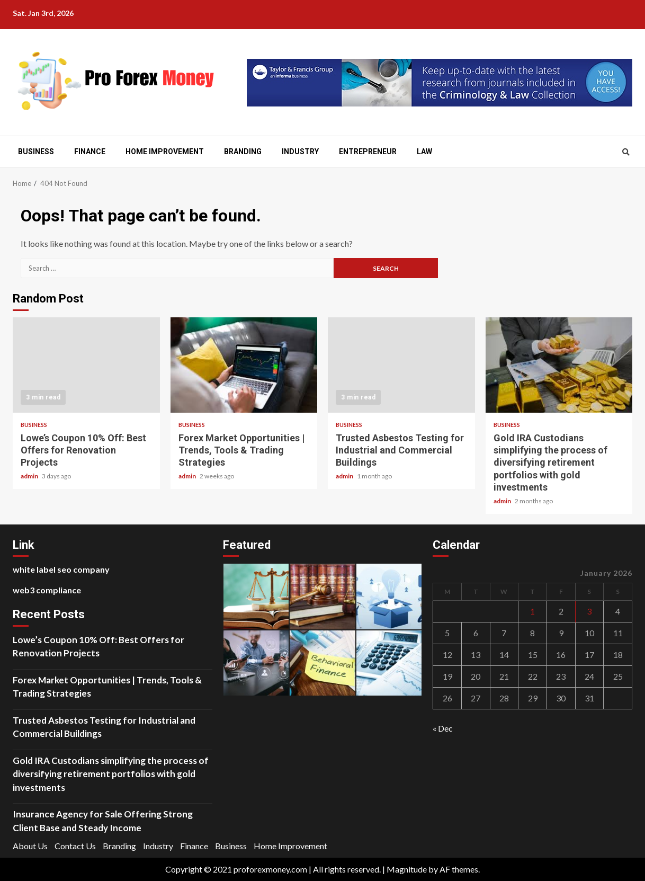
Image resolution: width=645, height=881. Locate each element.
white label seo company (61, 569)
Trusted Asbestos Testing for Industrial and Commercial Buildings (401, 365)
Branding (243, 151)
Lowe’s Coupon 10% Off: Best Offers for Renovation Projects (86, 365)
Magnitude (407, 869)
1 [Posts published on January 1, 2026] (532, 611)
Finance (89, 151)
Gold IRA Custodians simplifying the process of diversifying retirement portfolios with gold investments (559, 365)
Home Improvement (165, 151)
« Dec (443, 728)
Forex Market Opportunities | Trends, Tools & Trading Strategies (244, 365)
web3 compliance (47, 590)
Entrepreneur (368, 151)
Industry (300, 151)
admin (30, 476)
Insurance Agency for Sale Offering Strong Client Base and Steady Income (103, 820)
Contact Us (75, 846)
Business (36, 151)
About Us (30, 846)
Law (424, 151)
